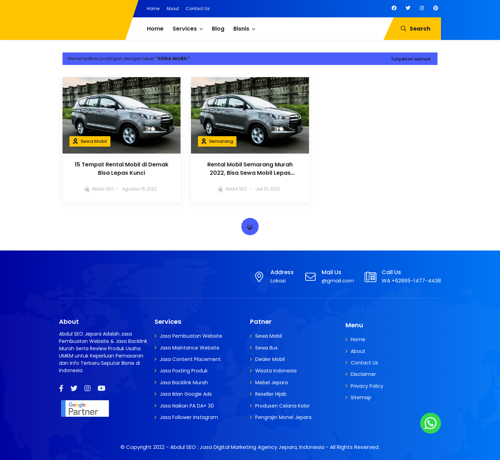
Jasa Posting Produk (184, 370)
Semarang (221, 141)
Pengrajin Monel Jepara (283, 417)
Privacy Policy (367, 386)
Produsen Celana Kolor (282, 405)
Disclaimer (363, 374)
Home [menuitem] (155, 29)
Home (153, 8)
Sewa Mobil (94, 141)
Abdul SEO (103, 189)
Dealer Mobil (270, 359)
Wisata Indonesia (276, 370)
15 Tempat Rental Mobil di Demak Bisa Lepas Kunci (121, 169)
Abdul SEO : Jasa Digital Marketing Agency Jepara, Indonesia (247, 447)
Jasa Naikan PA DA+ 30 (187, 405)
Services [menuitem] (185, 29)
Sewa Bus (266, 347)
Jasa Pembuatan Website (191, 335)
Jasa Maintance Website (189, 347)
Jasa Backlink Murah (184, 382)
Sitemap (361, 397)
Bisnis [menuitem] (241, 29)
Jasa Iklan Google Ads (186, 394)
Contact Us (198, 8)
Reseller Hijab (270, 394)
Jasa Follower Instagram (189, 417)
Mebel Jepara (271, 382)
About (172, 8)
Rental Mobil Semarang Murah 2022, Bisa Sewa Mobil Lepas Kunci (250, 169)
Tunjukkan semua (411, 59)
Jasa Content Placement (190, 359)
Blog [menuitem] (218, 29)
